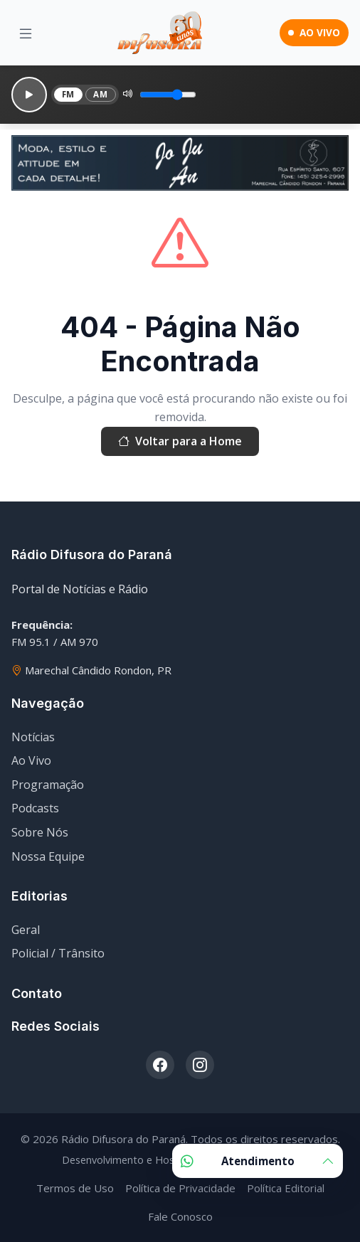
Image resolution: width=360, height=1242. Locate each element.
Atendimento (257, 1160)
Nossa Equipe (48, 856)
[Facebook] (160, 1065)
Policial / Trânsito (58, 953)
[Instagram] (200, 1065)
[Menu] (25, 33)
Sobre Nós (39, 832)
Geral (25, 930)
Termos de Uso (75, 1188)
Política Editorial (285, 1188)
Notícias (33, 737)
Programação (47, 784)
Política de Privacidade (180, 1188)
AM (100, 94)
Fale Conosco (180, 1216)
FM (68, 94)
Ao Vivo (31, 760)
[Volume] (167, 94)
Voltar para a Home (180, 441)
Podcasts (35, 808)
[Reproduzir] (29, 94)
